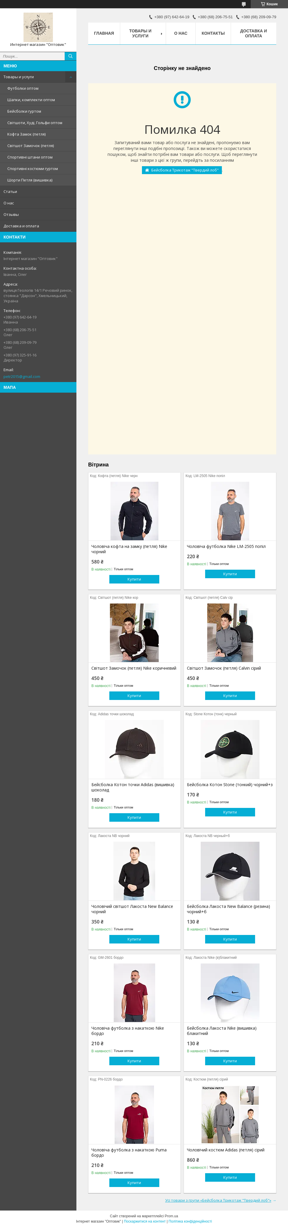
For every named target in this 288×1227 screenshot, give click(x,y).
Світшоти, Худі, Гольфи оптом (34, 122)
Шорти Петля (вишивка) (29, 180)
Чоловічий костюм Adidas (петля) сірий (225, 1150)
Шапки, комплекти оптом (31, 99)
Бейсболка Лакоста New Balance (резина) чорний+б (228, 909)
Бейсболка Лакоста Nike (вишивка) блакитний (222, 1031)
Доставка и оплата (21, 226)
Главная (104, 33)
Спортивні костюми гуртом (32, 168)
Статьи (10, 191)
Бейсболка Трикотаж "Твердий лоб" (185, 170)
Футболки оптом (22, 88)
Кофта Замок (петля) (26, 134)
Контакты (213, 33)
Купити (134, 579)
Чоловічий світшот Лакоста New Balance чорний (132, 909)
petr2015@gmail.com (22, 376)
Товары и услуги (19, 76)
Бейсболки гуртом (24, 111)
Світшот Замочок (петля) (30, 145)
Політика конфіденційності (190, 1221)
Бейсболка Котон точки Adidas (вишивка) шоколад (132, 787)
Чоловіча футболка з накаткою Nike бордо (127, 1031)
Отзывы (11, 214)
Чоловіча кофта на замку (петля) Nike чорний (129, 549)
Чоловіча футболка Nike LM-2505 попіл (226, 546)
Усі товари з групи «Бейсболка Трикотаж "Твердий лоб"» (218, 1200)
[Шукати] (70, 56)
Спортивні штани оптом (30, 157)
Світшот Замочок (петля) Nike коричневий (133, 668)
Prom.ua (171, 1216)
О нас (9, 203)
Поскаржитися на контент (144, 1221)
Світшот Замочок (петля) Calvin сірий (224, 668)
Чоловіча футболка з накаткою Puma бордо (129, 1152)
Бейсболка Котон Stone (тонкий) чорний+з (230, 784)
